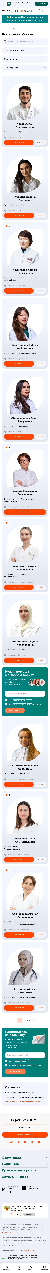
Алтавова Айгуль (25, 991)
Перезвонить (25, 1127)
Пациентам (25, 1164)
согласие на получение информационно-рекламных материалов (24, 703)
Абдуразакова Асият (25, 420)
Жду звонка (15, 710)
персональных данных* (17, 700)
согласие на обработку (22, 699)
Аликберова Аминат (25, 916)
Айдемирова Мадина (25, 644)
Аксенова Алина (25, 841)
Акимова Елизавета (25, 768)
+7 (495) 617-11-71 (23, 1120)
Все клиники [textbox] (10, 59)
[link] (7, 29)
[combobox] (25, 50)
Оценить (16, 1214)
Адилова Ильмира (25, 568)
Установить (41, 3)
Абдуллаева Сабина (25, 347)
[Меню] (3, 11)
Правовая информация (30, 1101)
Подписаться (15, 1071)
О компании (25, 1157)
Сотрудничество (25, 1177)
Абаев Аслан (25, 126)
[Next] (33, 1020)
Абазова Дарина (25, 199)
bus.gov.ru (29, 1250)
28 (28, 1020)
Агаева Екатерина (25, 493)
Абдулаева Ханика (25, 272)
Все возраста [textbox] (11, 68)
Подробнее (38, 20)
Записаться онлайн (25, 1135)
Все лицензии (11, 1101)
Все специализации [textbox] (14, 50)
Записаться (19, 142)
